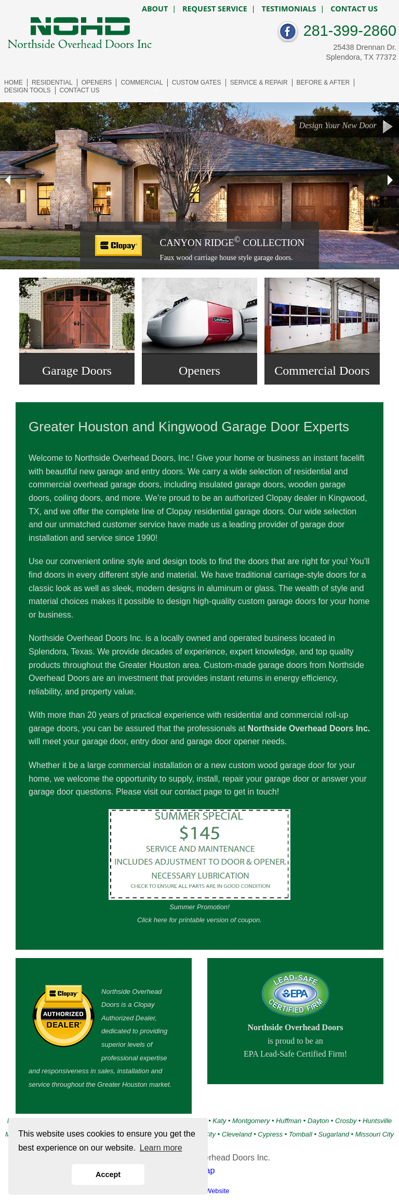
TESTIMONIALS (289, 8)
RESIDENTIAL (52, 82)
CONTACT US (80, 90)
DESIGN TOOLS (27, 90)
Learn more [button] (161, 1147)
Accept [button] (108, 1174)
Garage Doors (77, 370)
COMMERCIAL (142, 82)
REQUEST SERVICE (214, 8)
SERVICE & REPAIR (259, 82)
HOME (13, 82)
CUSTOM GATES (196, 82)
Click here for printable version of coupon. (199, 920)
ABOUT (155, 8)
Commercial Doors (321, 370)
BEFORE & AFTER (323, 82)
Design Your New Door (346, 126)
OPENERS (97, 82)
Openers (199, 370)
